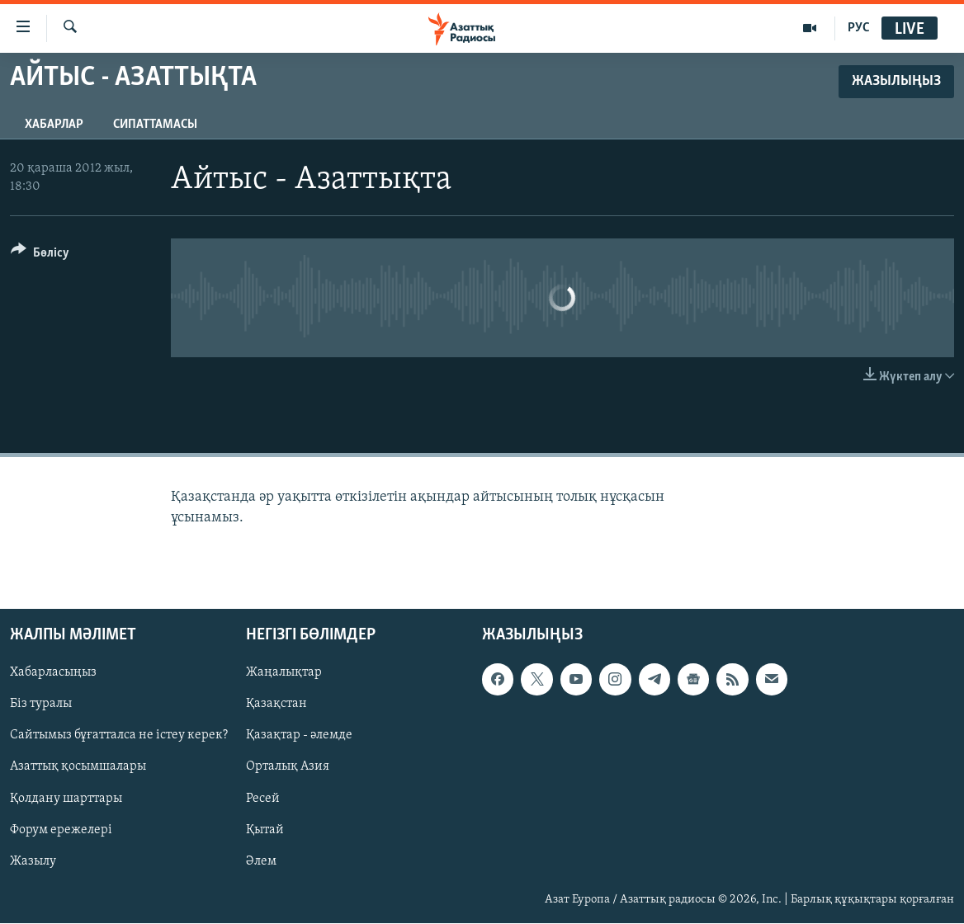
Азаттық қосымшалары (78, 767)
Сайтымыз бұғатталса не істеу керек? (119, 735)
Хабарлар (54, 124)
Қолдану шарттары (66, 798)
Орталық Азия (287, 767)
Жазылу (33, 861)
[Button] (40, 255)
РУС (859, 28)
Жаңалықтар (284, 673)
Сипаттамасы (155, 124)
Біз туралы (41, 704)
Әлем (261, 861)
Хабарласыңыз (53, 673)
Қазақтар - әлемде (299, 735)
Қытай (265, 830)
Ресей (263, 798)
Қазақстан (276, 704)
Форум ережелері (61, 830)
